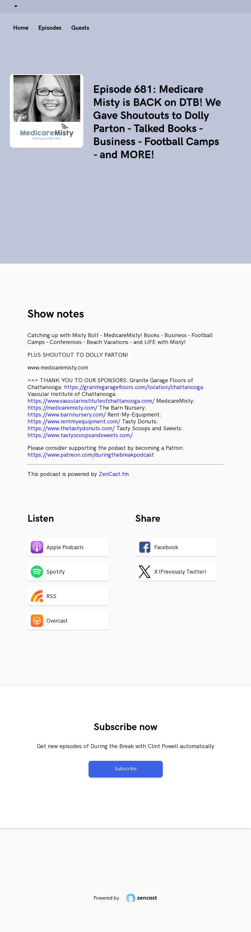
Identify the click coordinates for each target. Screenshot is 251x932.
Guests (80, 28)
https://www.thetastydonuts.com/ (71, 428)
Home (20, 28)
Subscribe (126, 769)
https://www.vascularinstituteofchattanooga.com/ (91, 401)
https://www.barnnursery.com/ (66, 414)
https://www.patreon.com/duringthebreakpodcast (90, 454)
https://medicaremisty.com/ (62, 407)
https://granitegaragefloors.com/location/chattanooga (133, 387)
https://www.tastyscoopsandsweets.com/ (80, 435)
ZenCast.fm (114, 474)
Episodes (49, 28)
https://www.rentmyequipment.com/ (73, 421)
